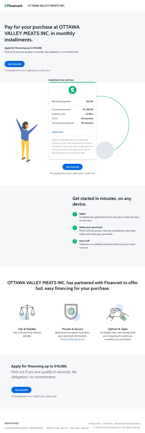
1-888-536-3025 (36, 427)
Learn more (57, 132)
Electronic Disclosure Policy (127, 423)
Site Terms (108, 423)
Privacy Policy (67, 339)
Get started (14, 64)
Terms (81, 339)
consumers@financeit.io (16, 427)
